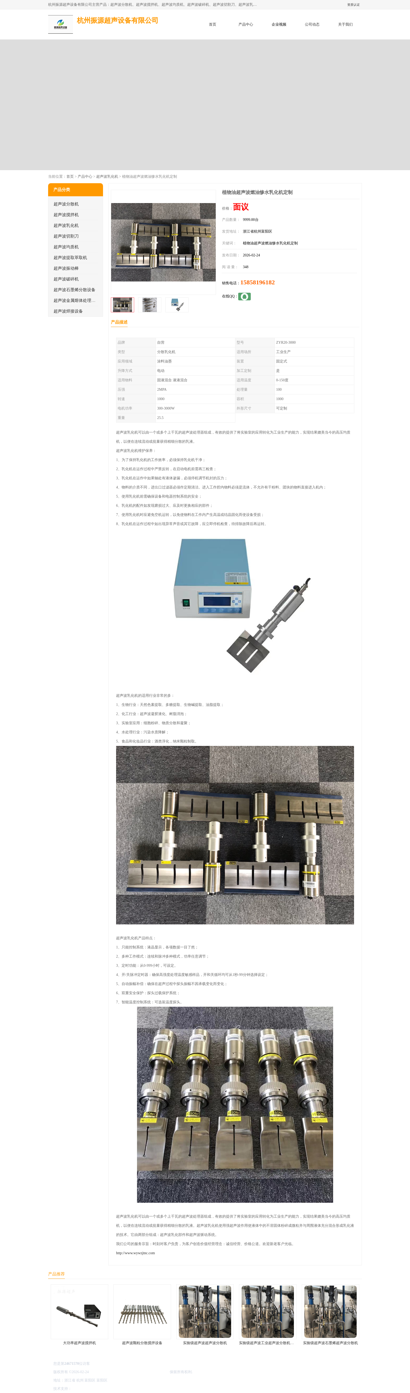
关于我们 (345, 24)
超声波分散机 (66, 204)
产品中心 (245, 24)
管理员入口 (116, 1389)
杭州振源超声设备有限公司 (147, 1372)
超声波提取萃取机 (70, 257)
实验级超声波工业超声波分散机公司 (268, 1343)
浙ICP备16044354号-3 (107, 1372)
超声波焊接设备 (68, 311)
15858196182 (257, 282)
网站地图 (134, 1389)
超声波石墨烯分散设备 (74, 289)
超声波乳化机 (107, 177)
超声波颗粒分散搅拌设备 (142, 1343)
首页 (212, 24)
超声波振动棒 (66, 268)
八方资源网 (82, 1389)
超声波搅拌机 (66, 214)
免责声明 (99, 1389)
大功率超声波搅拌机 (79, 1343)
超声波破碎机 (66, 279)
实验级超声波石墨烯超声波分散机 (330, 1343)
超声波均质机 (66, 247)
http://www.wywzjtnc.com (135, 1253)
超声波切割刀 (66, 236)
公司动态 (312, 24)
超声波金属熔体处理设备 (77, 300)
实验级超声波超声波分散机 (205, 1343)
